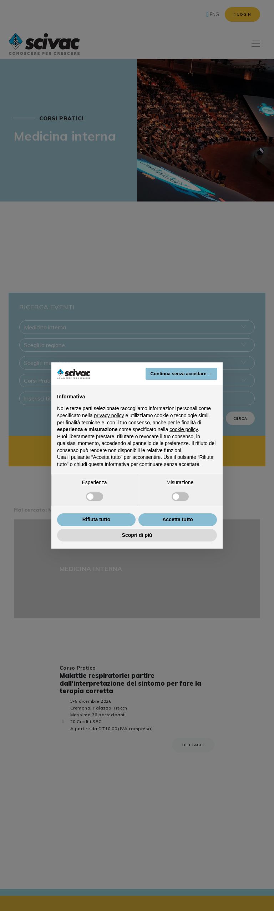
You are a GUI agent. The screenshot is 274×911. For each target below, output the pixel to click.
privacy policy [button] (109, 415)
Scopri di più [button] (137, 535)
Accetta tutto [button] (177, 519)
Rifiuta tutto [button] (96, 519)
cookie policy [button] (183, 429)
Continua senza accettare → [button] (181, 373)
